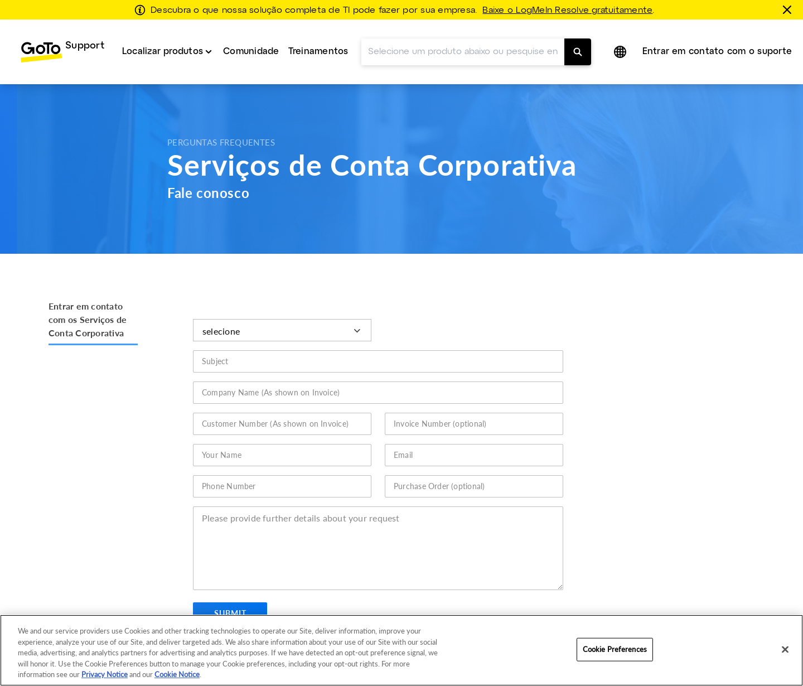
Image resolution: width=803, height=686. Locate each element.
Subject (215, 361)
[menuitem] (62, 51)
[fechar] (789, 9)
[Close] (785, 649)
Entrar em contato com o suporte (717, 51)
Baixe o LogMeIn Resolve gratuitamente (567, 10)
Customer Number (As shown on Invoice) (275, 423)
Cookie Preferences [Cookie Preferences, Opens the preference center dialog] (615, 649)
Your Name (221, 455)
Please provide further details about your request (301, 518)
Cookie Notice (177, 674)
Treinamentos (318, 51)
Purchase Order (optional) (439, 486)
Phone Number (229, 486)
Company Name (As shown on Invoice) (271, 392)
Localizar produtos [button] (162, 51)
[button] (621, 52)
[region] (401, 650)
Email (403, 455)
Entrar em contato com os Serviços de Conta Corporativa (88, 319)
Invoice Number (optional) (440, 423)
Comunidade (251, 51)
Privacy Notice (104, 674)
